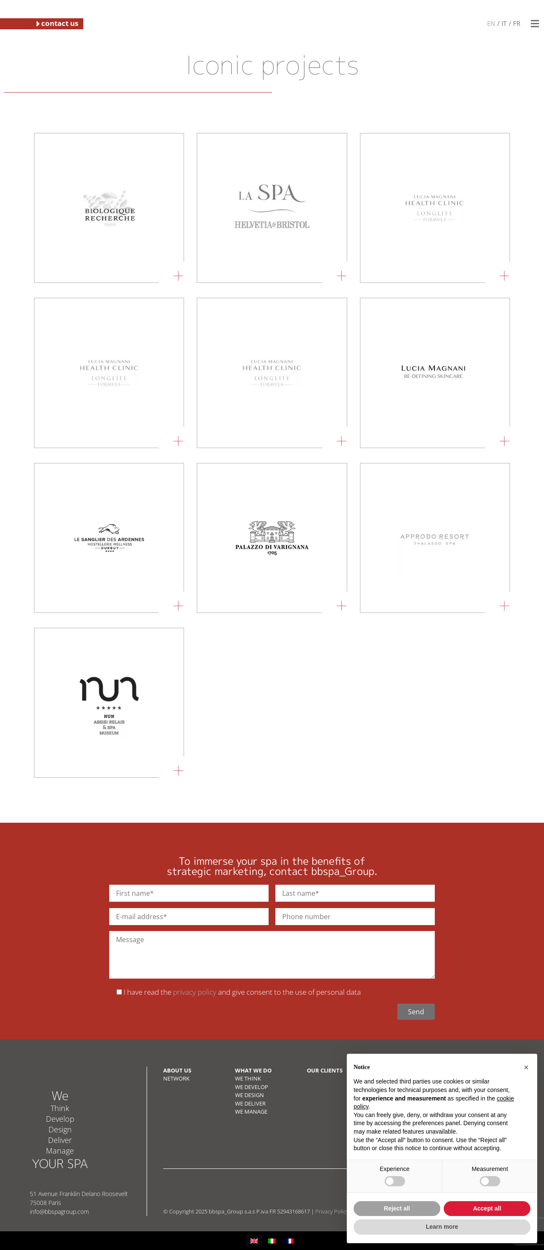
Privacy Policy (331, 1211)
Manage (60, 1151)
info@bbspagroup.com (59, 1212)
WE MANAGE (251, 1111)
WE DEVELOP (251, 1087)
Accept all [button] (487, 1208)
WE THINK (248, 1078)
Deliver (60, 1140)
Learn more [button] (442, 1226)
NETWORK (176, 1078)
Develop (60, 1119)
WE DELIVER (250, 1103)
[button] (535, 24)
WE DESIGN (249, 1095)
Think (60, 1108)
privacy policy (194, 992)
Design (60, 1129)
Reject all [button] (397, 1208)
